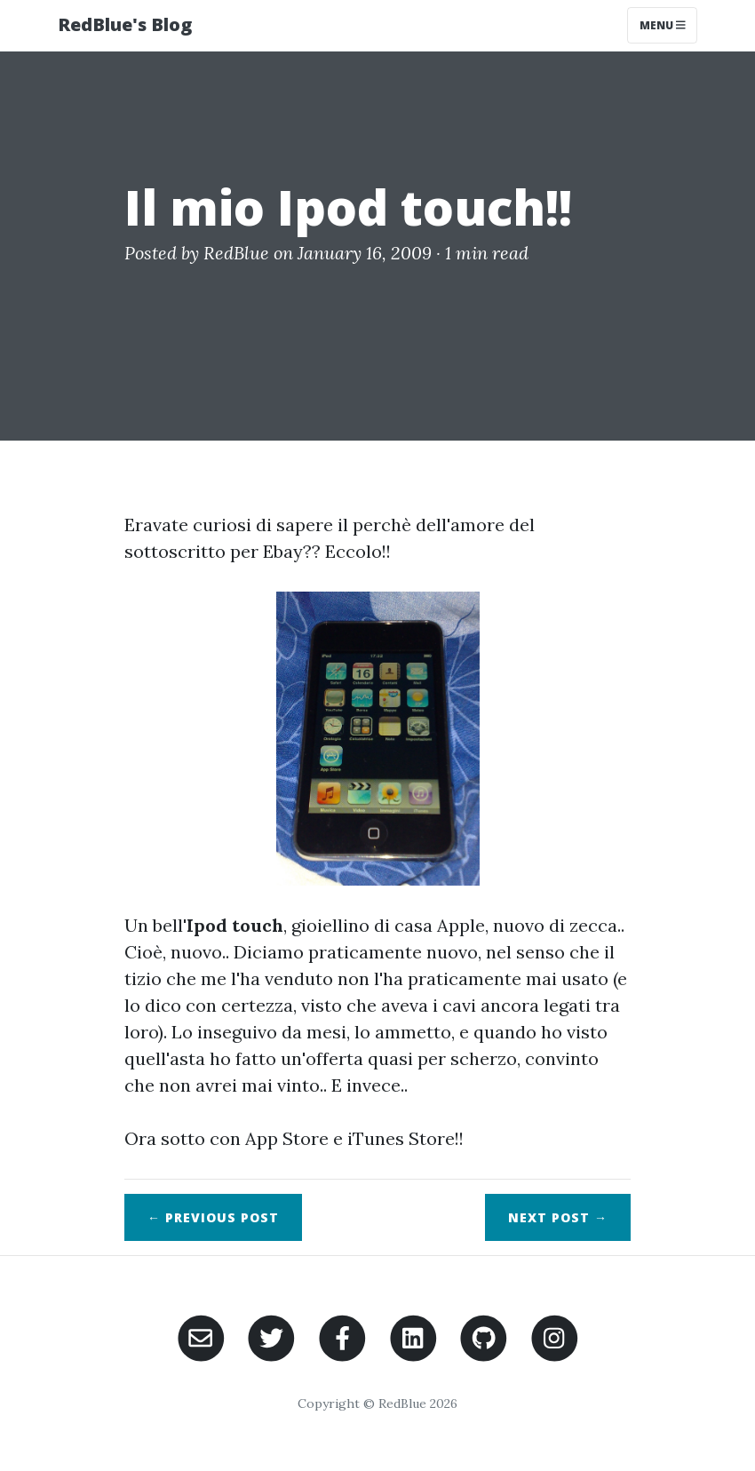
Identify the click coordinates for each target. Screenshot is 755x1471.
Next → (558, 1217)
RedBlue (236, 253)
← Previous (213, 1217)
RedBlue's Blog (125, 24)
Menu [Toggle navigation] (663, 25)
